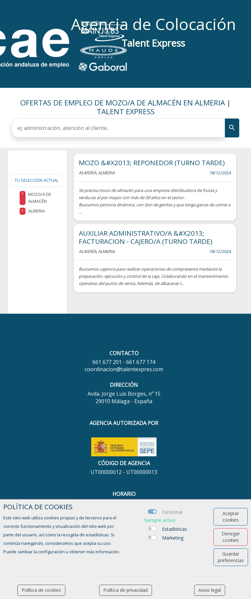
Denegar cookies (231, 536)
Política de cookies (41, 590)
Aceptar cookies (231, 516)
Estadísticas (174, 529)
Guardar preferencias (231, 557)
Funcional (172, 512)
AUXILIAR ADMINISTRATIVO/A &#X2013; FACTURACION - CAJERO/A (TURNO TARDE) (145, 237)
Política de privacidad (125, 590)
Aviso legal (209, 590)
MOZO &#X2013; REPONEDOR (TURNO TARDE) (152, 162)
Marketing (172, 538)
